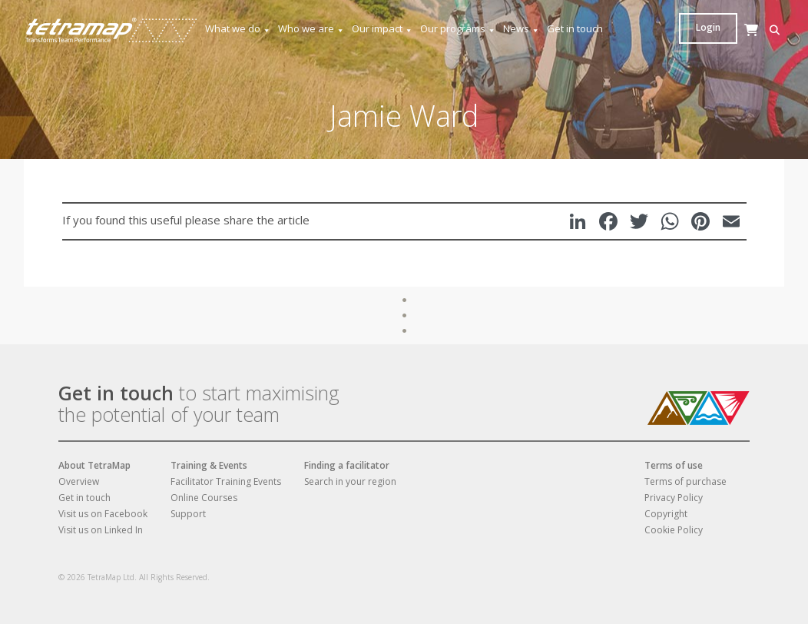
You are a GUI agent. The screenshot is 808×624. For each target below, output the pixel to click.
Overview (78, 481)
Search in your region (350, 481)
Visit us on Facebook (102, 513)
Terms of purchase (685, 481)
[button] (687, 30)
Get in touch (575, 28)
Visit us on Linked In (100, 529)
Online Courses (204, 497)
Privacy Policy (673, 497)
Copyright (665, 513)
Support (188, 513)
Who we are (311, 29)
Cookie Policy (673, 529)
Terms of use (673, 465)
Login (755, 27)
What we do (238, 29)
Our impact (382, 29)
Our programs (458, 29)
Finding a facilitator (346, 465)
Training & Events (209, 465)
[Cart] (711, 45)
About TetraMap (94, 465)
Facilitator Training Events (226, 481)
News (521, 29)
